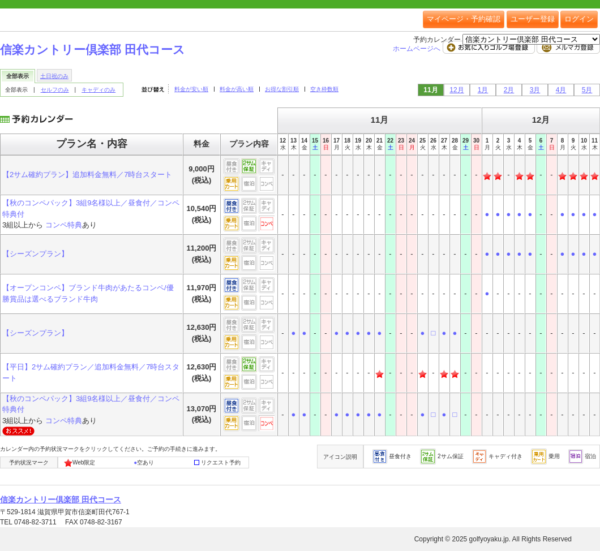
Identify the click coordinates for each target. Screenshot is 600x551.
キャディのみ (98, 90)
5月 (587, 90)
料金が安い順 (191, 89)
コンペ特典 (63, 225)
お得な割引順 (282, 89)
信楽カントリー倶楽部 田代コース (92, 49)
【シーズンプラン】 (35, 253)
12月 (456, 90)
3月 (535, 90)
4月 (561, 90)
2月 (509, 90)
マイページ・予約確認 (463, 19)
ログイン (579, 19)
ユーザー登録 (533, 19)
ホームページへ (417, 49)
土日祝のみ (54, 76)
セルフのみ (55, 90)
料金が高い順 (237, 89)
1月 (483, 90)
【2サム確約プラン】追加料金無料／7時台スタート (87, 174)
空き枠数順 (324, 89)
